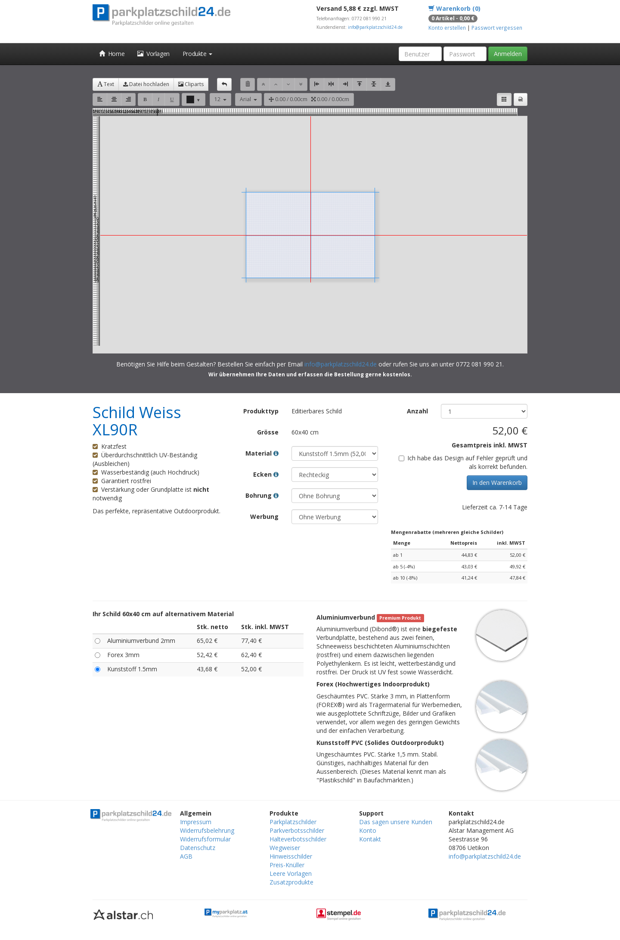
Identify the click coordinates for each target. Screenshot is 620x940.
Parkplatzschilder (293, 822)
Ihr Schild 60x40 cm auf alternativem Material (163, 614)
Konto (367, 830)
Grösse (268, 432)
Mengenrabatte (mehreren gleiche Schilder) (447, 532)
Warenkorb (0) (454, 8)
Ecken (266, 474)
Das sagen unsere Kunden (395, 822)
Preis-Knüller (287, 865)
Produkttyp (261, 411)
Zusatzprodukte (291, 882)
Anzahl (417, 411)
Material (262, 453)
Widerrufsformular (205, 839)
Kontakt (370, 839)
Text (105, 84)
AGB (186, 856)
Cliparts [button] (191, 84)
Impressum (195, 822)
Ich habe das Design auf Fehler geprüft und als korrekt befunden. (463, 462)
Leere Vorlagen (291, 873)
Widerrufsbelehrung (207, 830)
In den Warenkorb (497, 482)
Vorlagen (153, 54)
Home (111, 54)
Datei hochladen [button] (146, 84)
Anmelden (508, 54)
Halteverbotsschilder (298, 839)
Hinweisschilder (291, 856)
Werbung (264, 516)
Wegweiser (285, 848)
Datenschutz (197, 848)
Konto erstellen (447, 27)
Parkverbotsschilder (297, 830)
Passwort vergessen (496, 27)
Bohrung (262, 495)
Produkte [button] (197, 54)
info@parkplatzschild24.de (375, 27)
